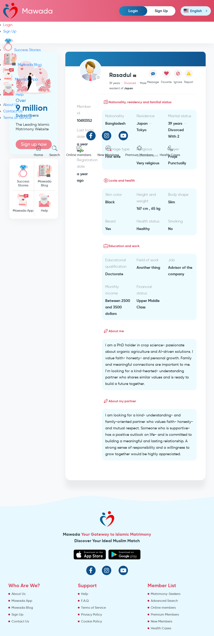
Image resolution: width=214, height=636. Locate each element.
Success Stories (22, 50)
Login (133, 10)
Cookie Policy (91, 621)
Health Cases (170, 151)
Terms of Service (17, 117)
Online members (78, 151)
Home (38, 151)
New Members (108, 151)
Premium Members (139, 151)
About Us (11, 104)
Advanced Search (164, 601)
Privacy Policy (91, 614)
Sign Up (161, 10)
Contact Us (13, 111)
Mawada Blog (22, 64)
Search (54, 151)
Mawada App (20, 79)
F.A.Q (85, 601)
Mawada (28, 11)
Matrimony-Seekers (165, 594)
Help (13, 94)
